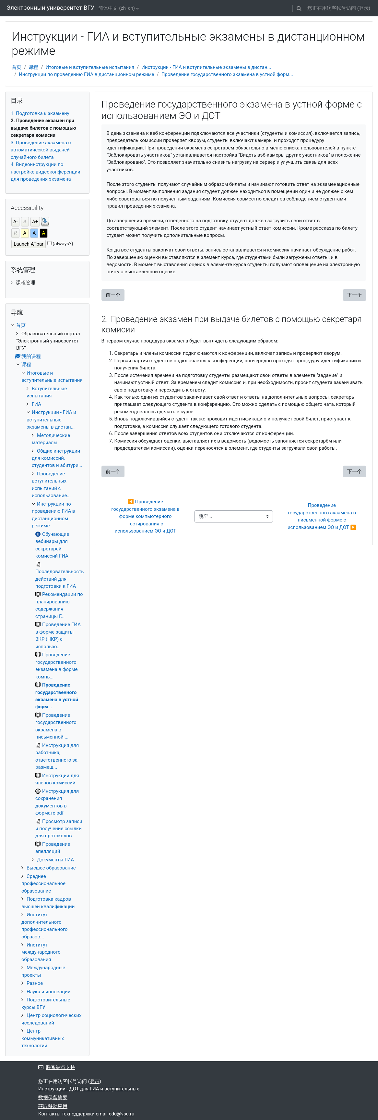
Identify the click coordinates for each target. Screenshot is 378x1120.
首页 (16, 67)
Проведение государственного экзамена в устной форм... (227, 74)
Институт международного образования (41, 952)
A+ (35, 222)
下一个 (354, 295)
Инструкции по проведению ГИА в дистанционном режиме (86, 74)
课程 (33, 67)
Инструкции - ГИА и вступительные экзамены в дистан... (206, 67)
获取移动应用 (52, 1106)
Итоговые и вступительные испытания (89, 67)
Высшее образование (51, 868)
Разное (35, 983)
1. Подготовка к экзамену (40, 113)
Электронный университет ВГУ (50, 7)
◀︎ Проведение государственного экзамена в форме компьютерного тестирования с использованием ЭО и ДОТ (146, 516)
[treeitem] (47, 282)
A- (15, 222)
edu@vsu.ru (122, 1114)
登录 (364, 8)
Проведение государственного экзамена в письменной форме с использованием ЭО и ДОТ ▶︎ (322, 516)
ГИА (36, 404)
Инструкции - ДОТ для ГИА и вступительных (88, 1089)
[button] (299, 8)
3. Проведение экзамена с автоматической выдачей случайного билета (41, 150)
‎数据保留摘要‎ (52, 1098)
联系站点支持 (56, 1067)
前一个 (113, 295)
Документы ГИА (55, 860)
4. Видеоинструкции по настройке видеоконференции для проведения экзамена (45, 171)
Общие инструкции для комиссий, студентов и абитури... (57, 458)
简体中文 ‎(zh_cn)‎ (116, 8)
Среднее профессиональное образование (43, 883)
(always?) (63, 244)
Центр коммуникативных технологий (42, 1038)
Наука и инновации (48, 992)
